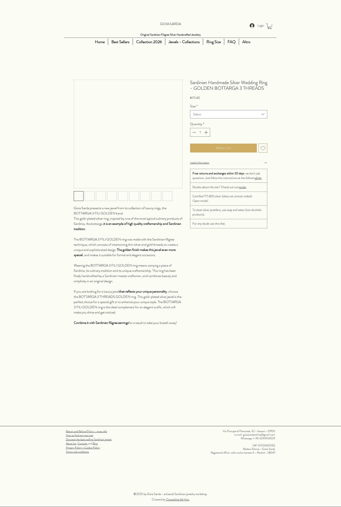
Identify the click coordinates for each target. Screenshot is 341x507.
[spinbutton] (200, 132)
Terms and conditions (77, 452)
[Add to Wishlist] (263, 148)
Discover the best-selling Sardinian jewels (89, 439)
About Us (71, 443)
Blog (95, 443)
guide (242, 187)
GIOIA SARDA (170, 23)
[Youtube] (81, 42)
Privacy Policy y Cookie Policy (83, 448)
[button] (269, 26)
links (258, 178)
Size (193, 106)
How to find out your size (79, 435)
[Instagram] (75, 42)
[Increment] (206, 132)
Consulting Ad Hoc (177, 499)
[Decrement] (194, 132)
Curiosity (82, 443)
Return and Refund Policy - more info (86, 431)
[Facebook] (68, 42)
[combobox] (228, 114)
